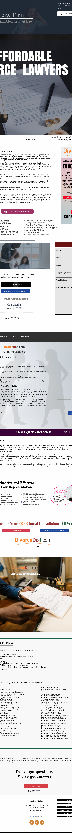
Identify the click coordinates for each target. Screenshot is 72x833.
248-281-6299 (33, 546)
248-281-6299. (16, 759)
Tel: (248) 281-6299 (29, 139)
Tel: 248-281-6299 (63, 8)
